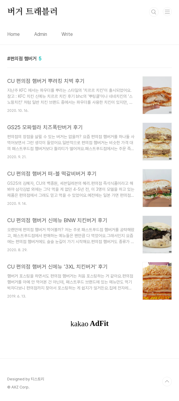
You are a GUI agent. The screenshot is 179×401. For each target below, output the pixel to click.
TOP (167, 381)
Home (13, 34)
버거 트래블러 (32, 12)
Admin (40, 34)
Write (67, 34)
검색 (153, 11)
